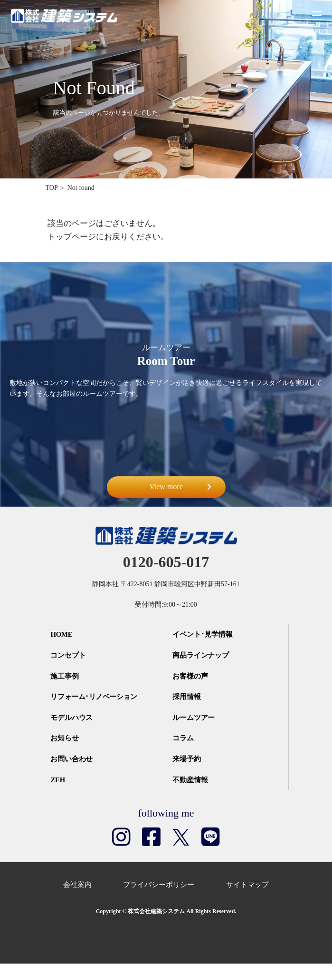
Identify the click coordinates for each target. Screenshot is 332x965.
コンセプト (69, 656)
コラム (184, 739)
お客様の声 (191, 676)
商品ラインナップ (201, 656)
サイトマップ (247, 885)
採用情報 (187, 697)
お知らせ (65, 739)
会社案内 (77, 885)
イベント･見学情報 (203, 635)
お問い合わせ (72, 760)
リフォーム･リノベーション (96, 697)
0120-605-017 (166, 562)
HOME (62, 635)
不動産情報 (191, 781)
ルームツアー (194, 718)
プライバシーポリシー (158, 885)
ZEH (58, 781)
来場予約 (187, 760)
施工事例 (65, 676)
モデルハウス (72, 718)
